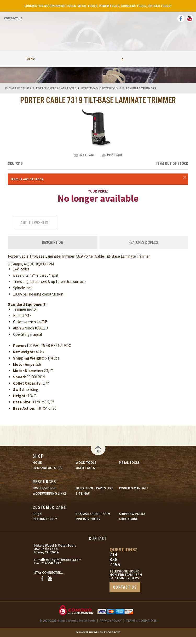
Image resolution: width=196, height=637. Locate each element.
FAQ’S (37, 514)
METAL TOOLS (129, 462)
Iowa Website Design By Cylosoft (98, 632)
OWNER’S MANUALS (133, 488)
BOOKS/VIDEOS (44, 488)
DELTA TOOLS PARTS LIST (94, 488)
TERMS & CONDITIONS (141, 620)
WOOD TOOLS (86, 462)
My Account (73, 58)
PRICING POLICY (88, 519)
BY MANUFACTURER (47, 468)
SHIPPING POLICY (132, 514)
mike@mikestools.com (58, 559)
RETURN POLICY (45, 519)
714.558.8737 (51, 563)
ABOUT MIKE (128, 519)
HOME (37, 462)
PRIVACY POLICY (111, 620)
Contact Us (13, 18)
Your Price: (98, 191)
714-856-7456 (114, 559)
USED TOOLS (85, 468)
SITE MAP (83, 493)
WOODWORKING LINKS (50, 493)
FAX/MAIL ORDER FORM (93, 514)
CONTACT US (125, 587)
